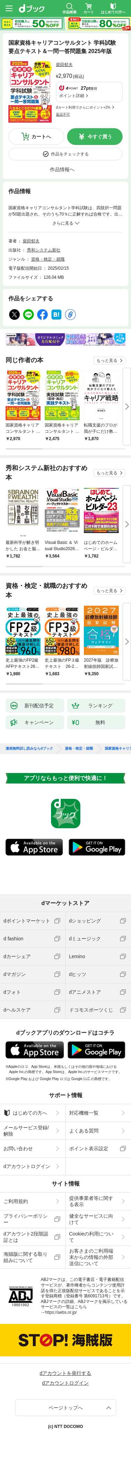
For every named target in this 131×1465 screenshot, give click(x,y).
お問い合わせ (18, 1148)
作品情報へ (62, 169)
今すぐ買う (100, 136)
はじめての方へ (25, 1112)
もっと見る (106, 360)
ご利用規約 (15, 1201)
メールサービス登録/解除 (26, 1131)
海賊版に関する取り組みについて (25, 1257)
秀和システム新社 (43, 250)
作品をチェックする (70, 154)
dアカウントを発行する (66, 1373)
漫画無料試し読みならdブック (29, 748)
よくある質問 (84, 1131)
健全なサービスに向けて (91, 1219)
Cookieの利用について (91, 1237)
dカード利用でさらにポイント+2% (83, 107)
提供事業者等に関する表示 (91, 1201)
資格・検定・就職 (48, 259)
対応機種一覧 (84, 1113)
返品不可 (63, 114)
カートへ (41, 136)
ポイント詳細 (71, 95)
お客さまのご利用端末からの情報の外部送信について (91, 1257)
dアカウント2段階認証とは (25, 1237)
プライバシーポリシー (25, 1219)
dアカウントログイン (26, 1166)
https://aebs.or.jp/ (61, 1312)
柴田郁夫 (64, 64)
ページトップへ (66, 1408)
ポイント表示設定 (88, 1148)
